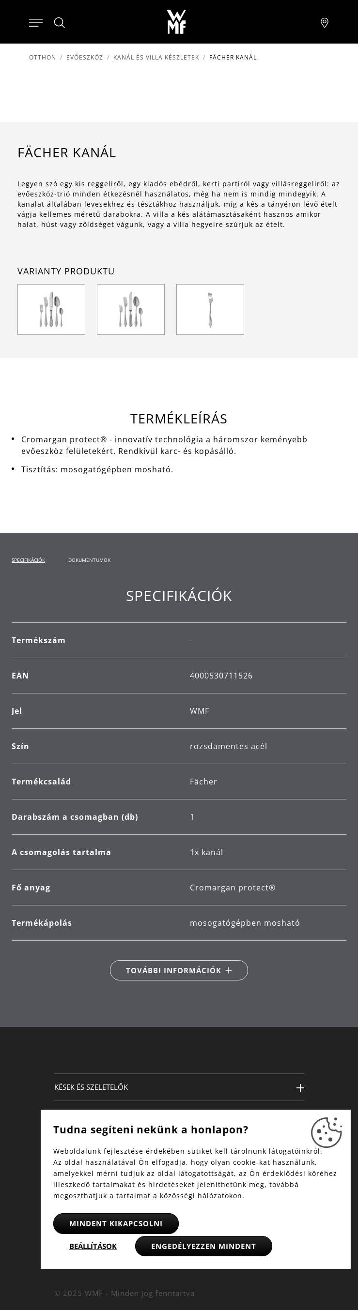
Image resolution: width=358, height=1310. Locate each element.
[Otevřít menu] (35, 21)
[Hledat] (60, 23)
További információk (173, 970)
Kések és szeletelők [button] (91, 1087)
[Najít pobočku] (324, 22)
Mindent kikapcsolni (116, 1223)
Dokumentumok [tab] (89, 560)
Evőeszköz (84, 57)
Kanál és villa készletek (156, 57)
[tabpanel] (179, 783)
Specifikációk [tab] (28, 560)
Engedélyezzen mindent (203, 1246)
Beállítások (93, 1246)
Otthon (42, 57)
